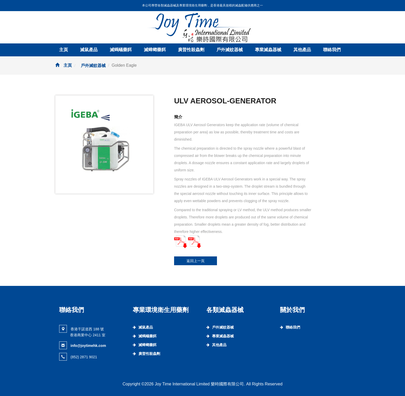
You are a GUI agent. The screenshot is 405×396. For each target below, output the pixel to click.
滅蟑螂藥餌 (155, 49)
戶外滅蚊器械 (229, 49)
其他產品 (302, 49)
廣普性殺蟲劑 (191, 49)
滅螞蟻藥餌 (121, 49)
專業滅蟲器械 (268, 49)
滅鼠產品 (89, 49)
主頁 (63, 49)
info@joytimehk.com (88, 346)
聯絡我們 (332, 49)
